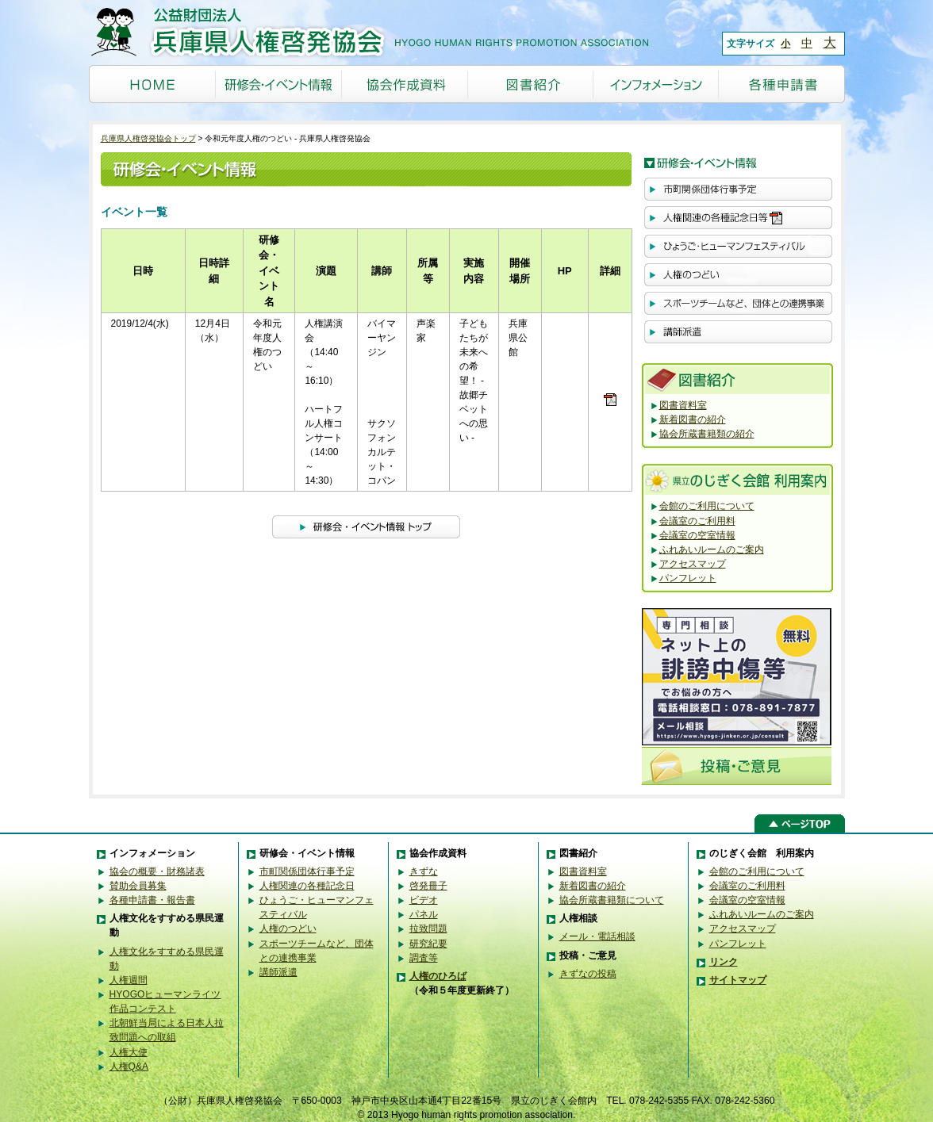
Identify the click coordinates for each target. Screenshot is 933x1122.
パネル (423, 914)
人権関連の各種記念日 (307, 885)
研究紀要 (428, 943)
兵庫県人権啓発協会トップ (148, 138)
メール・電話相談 (597, 936)
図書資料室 (683, 405)
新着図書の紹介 (692, 419)
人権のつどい (288, 928)
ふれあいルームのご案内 (711, 549)
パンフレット (687, 578)
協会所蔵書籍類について (611, 900)
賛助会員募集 (138, 885)
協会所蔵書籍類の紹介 (706, 433)
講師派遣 (278, 972)
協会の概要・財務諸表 (157, 871)
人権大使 (128, 1052)
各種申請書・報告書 (152, 900)
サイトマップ (737, 980)
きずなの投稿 (587, 973)
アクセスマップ (692, 563)
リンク (723, 961)
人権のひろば (437, 976)
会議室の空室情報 (697, 535)
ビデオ (423, 900)
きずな (423, 871)
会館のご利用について (706, 505)
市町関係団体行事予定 (307, 871)
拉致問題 (428, 928)
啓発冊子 (428, 885)
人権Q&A (129, 1066)
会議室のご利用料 (697, 521)
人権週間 (128, 980)
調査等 (423, 957)
